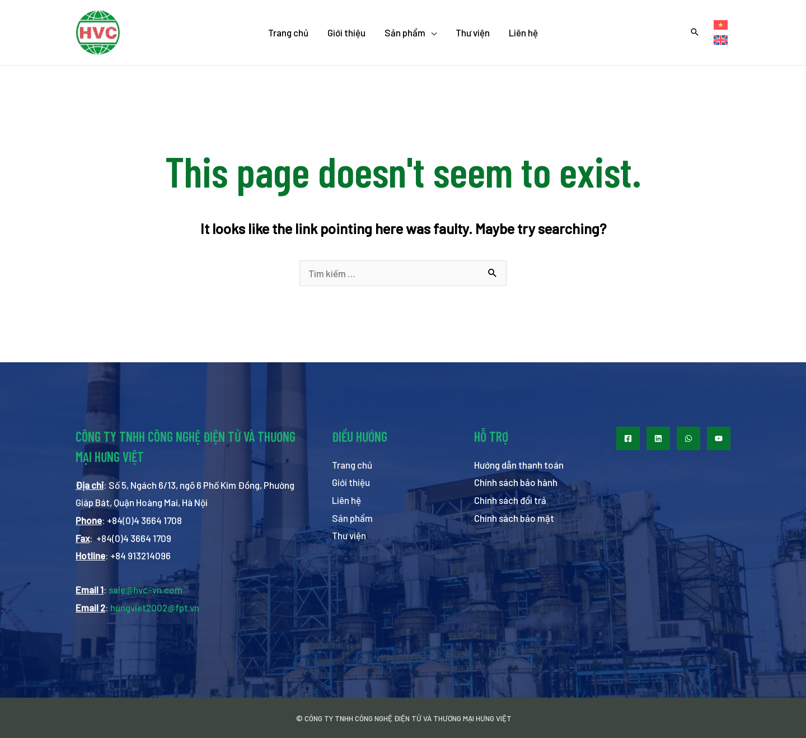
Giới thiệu (351, 482)
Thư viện (349, 535)
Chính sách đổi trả (510, 500)
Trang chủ (352, 464)
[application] (431, 32)
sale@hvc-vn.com (145, 589)
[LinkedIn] (658, 438)
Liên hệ (346, 500)
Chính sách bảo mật (514, 518)
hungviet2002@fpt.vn (154, 607)
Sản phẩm (352, 518)
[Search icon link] (695, 32)
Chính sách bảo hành (515, 482)
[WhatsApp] (688, 438)
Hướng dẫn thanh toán (519, 464)
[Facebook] (628, 438)
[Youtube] (718, 438)
